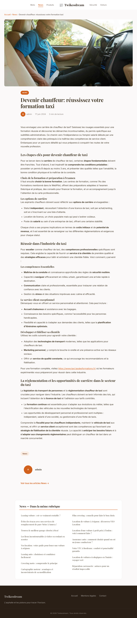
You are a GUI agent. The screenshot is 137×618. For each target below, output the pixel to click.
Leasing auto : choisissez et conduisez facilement (38, 555)
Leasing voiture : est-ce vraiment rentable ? (40, 515)
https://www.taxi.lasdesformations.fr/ (77, 368)
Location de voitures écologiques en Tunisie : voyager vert (92, 558)
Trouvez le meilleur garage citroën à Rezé (39, 530)
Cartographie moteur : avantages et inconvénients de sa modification (37, 570)
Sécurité (93, 5)
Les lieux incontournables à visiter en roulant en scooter (43, 538)
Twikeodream (71, 5)
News (40, 5)
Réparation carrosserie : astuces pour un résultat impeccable (90, 567)
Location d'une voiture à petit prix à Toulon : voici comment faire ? (92, 532)
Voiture (103, 5)
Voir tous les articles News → (35, 483)
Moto (32, 5)
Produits (50, 5)
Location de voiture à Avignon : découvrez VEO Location (93, 523)
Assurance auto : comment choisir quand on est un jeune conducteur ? (93, 541)
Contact (102, 596)
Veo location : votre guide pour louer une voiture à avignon (43, 547)
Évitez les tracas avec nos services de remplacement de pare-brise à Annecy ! (39, 523)
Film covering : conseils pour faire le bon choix (93, 515)
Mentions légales (88, 596)
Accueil (7, 15)
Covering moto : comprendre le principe (39, 563)
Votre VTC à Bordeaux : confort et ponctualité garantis (92, 549)
